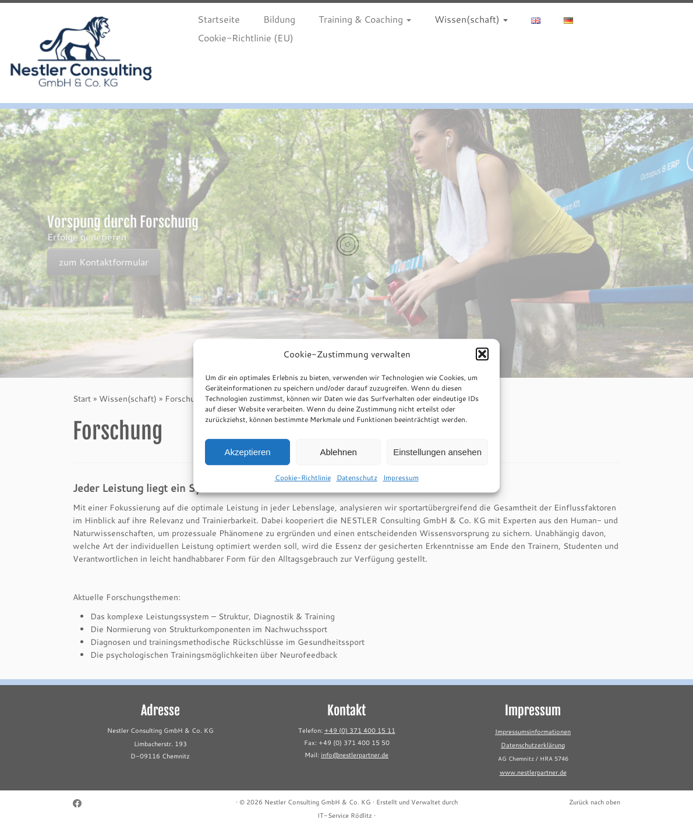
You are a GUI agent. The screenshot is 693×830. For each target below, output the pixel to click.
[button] (482, 361)
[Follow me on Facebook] (81, 803)
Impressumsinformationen (533, 732)
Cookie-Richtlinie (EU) (245, 37)
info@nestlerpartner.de (354, 755)
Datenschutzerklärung (533, 745)
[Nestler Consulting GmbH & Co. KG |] (81, 53)
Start (82, 398)
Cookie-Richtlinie (303, 485)
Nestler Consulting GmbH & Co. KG (317, 802)
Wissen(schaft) (471, 19)
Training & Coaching (365, 19)
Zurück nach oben (594, 802)
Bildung (279, 19)
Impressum (401, 485)
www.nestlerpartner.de (533, 772)
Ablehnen (338, 459)
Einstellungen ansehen (437, 459)
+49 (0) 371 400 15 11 (359, 730)
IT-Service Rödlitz (344, 815)
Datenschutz (357, 485)
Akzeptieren (247, 459)
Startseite (218, 19)
